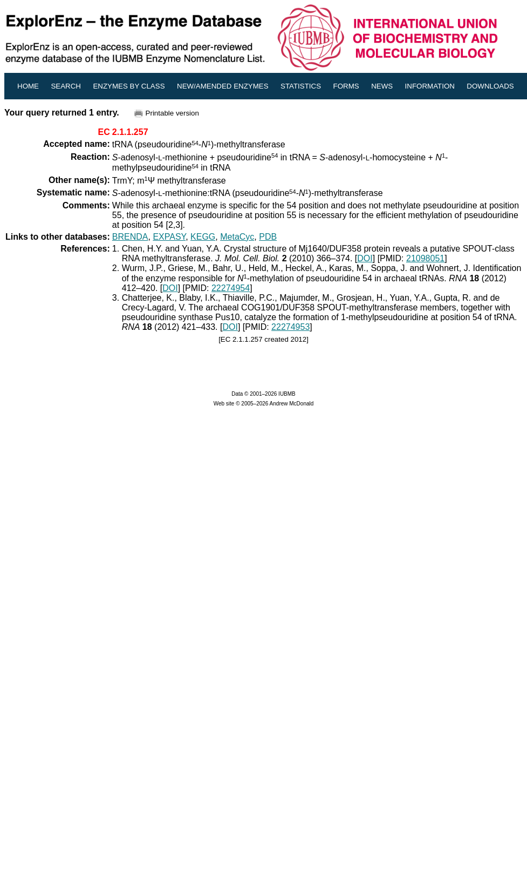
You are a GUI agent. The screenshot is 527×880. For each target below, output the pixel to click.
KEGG (202, 236)
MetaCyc (237, 236)
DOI (364, 258)
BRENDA (130, 236)
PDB (268, 236)
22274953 (290, 326)
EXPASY (169, 236)
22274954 (230, 288)
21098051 (425, 258)
